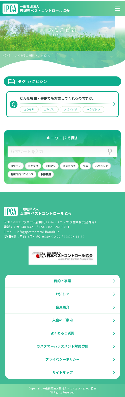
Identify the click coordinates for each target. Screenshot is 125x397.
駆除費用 (46, 174)
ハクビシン (93, 109)
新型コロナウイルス (22, 174)
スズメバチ (70, 109)
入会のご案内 (62, 320)
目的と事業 (62, 280)
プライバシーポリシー (62, 359)
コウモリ (29, 109)
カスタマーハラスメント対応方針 (62, 346)
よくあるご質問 (24, 55)
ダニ (85, 166)
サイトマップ (62, 372)
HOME (7, 55)
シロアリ (50, 166)
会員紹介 (62, 307)
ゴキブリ (49, 109)
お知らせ (62, 294)
